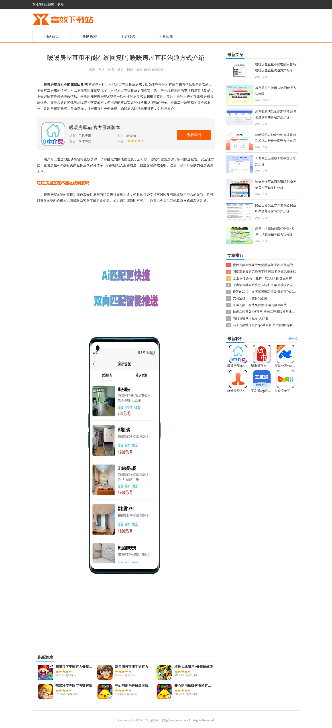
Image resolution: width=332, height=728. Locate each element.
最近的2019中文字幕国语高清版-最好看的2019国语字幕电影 (274, 291)
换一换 (292, 338)
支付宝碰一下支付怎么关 (250, 298)
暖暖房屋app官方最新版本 (94, 127)
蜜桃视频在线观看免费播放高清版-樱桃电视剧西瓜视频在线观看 (277, 265)
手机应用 (166, 36)
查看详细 (194, 135)
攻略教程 (90, 36)
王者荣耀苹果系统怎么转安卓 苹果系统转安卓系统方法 (271, 285)
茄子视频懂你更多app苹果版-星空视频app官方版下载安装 (272, 325)
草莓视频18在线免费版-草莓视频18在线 (260, 305)
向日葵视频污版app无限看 (251, 318)
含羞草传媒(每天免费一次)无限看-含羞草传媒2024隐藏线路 (273, 278)
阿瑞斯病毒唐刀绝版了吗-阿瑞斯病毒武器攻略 (264, 271)
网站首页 (52, 36)
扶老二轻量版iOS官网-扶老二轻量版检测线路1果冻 (268, 311)
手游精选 (128, 36)
